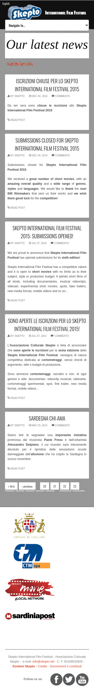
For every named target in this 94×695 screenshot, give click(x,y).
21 (54, 486)
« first (11, 486)
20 (44, 486)
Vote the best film (20, 64)
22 (64, 486)
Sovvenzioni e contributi (66, 666)
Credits (42, 666)
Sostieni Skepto (23, 666)
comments (62, 96)
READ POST (18, 120)
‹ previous (27, 486)
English (6, 4)
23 (74, 486)
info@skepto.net (43, 661)
